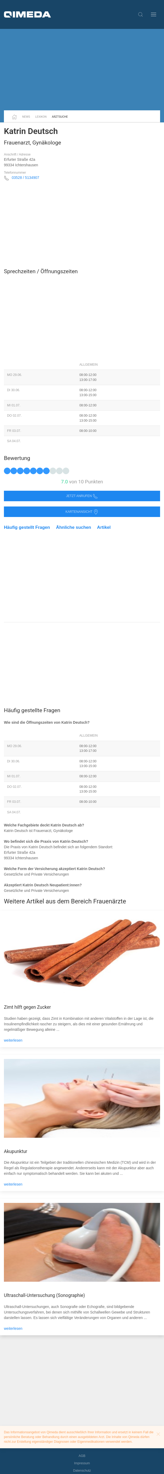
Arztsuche (60, 116)
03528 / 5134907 (25, 177)
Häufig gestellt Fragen (27, 527)
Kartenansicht (82, 512)
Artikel (104, 527)
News (26, 116)
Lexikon (41, 116)
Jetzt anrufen (82, 496)
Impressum (82, 1463)
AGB (82, 1456)
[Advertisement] (82, 69)
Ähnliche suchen (73, 527)
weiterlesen (13, 1040)
